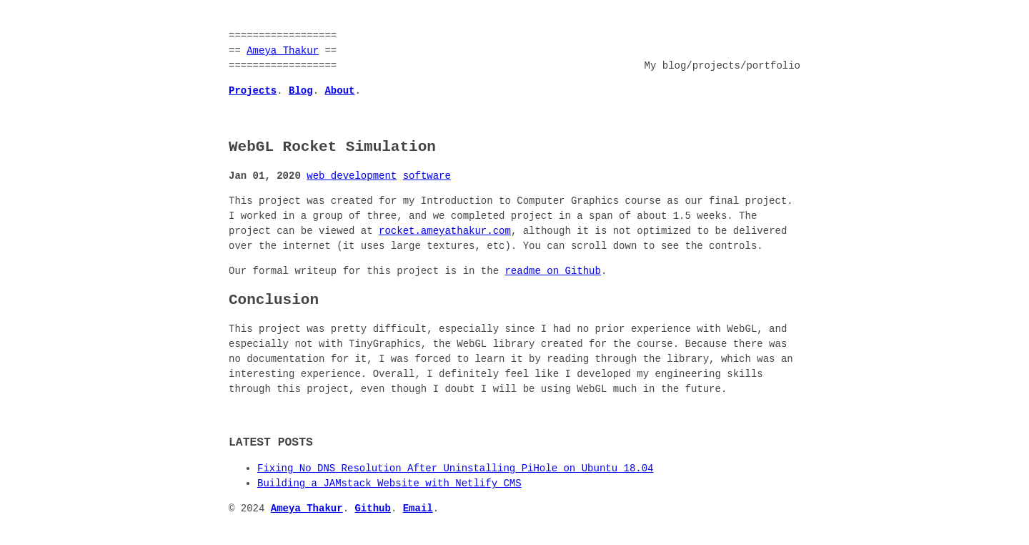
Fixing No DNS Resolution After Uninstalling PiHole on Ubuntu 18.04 (455, 469)
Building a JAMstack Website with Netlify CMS (389, 484)
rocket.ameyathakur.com (445, 231)
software (427, 176)
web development (352, 176)
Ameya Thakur (283, 51)
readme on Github (552, 271)
